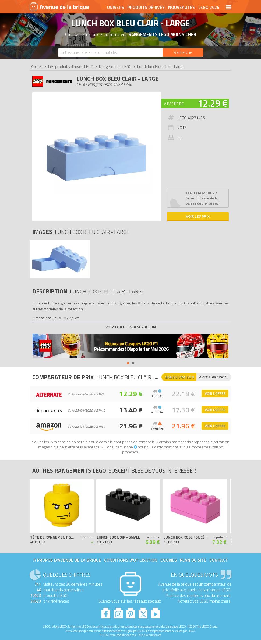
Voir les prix (198, 216)
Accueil (37, 67)
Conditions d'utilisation (130, 560)
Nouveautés (181, 7)
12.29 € (212, 103)
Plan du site (193, 560)
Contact (218, 560)
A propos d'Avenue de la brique (67, 560)
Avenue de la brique (59, 6)
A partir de (174, 103)
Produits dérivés (146, 7)
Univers (115, 7)
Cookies (168, 560)
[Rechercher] (183, 52)
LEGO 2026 (208, 7)
